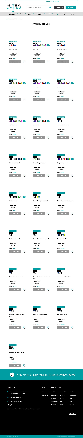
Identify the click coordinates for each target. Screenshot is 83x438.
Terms (8, 408)
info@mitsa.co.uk (17, 397)
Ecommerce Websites (61, 436)
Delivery (28, 408)
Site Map (37, 408)
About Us (44, 392)
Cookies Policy (19, 408)
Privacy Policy (12, 408)
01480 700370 (67, 374)
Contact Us (45, 395)
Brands (12, 19)
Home (8, 19)
